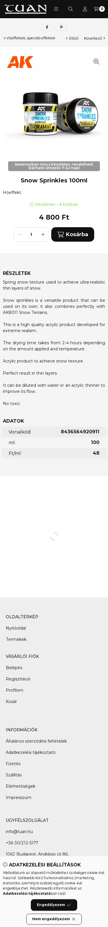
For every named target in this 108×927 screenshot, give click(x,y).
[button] (56, 9)
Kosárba (72, 234)
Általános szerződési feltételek (36, 741)
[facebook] (47, 27)
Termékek (16, 639)
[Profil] (85, 9)
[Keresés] (70, 9)
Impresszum (18, 797)
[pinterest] (61, 27)
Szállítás (14, 775)
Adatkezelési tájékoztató (31, 752)
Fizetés (13, 763)
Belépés (14, 667)
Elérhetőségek (20, 786)
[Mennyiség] (31, 234)
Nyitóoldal (16, 628)
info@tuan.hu (19, 831)
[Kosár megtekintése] (99, 9)
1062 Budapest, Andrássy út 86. (37, 854)
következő (94, 38)
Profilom (14, 690)
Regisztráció (18, 679)
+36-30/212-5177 (22, 842)
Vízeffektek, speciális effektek (30, 38)
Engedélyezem (54, 917)
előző (72, 38)
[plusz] (43, 234)
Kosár (11, 701)
